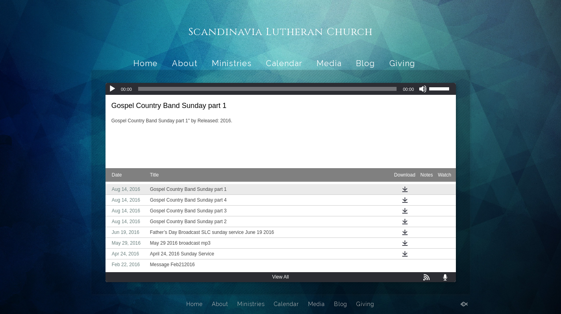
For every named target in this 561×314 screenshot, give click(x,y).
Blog (365, 63)
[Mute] (423, 89)
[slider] (267, 89)
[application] (281, 89)
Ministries (232, 63)
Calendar (284, 63)
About (184, 63)
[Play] (112, 89)
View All (280, 277)
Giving (402, 63)
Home (145, 63)
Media (329, 63)
